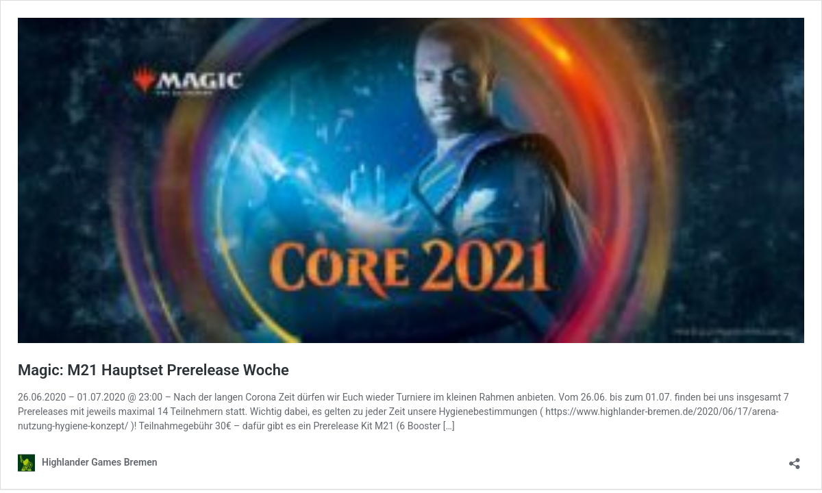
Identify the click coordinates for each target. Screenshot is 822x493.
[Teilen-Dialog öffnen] (794, 459)
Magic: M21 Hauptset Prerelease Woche (153, 370)
